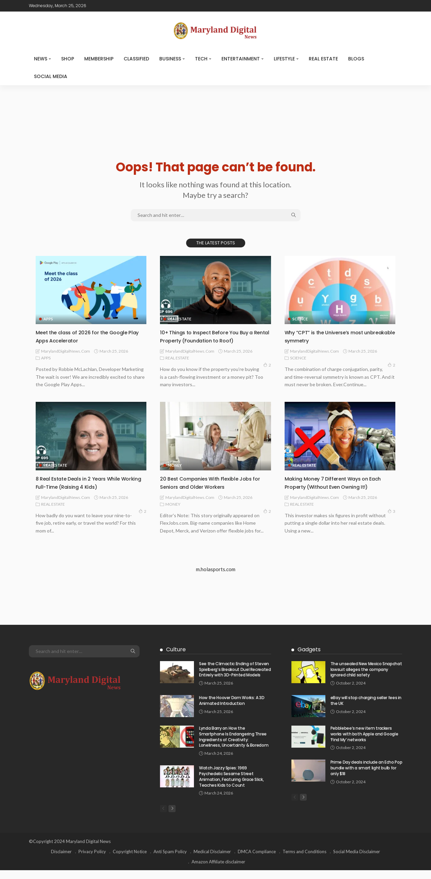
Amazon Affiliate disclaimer (218, 870)
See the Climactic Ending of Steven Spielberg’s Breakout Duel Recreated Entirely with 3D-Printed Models (235, 677)
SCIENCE (300, 319)
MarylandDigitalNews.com (65, 351)
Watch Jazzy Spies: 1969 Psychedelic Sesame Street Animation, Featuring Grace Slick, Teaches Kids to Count (231, 784)
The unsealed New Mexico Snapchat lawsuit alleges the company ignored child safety (366, 677)
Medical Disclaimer (212, 860)
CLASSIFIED (136, 58)
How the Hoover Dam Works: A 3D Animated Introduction (231, 708)
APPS (48, 319)
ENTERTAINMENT (240, 58)
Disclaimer (61, 860)
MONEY (175, 465)
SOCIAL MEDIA (50, 76)
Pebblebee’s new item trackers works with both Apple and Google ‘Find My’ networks (364, 741)
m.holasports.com (215, 577)
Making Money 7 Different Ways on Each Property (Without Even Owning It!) (336, 486)
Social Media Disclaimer (356, 860)
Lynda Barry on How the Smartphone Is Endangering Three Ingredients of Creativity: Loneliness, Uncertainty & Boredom (233, 744)
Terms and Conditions (304, 860)
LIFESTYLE (284, 58)
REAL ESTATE (323, 58)
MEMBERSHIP (98, 58)
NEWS (40, 58)
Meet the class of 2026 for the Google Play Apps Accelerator (89, 336)
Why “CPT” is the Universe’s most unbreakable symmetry (331, 336)
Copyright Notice (130, 860)
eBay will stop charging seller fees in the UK (365, 708)
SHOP (67, 58)
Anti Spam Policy (170, 860)
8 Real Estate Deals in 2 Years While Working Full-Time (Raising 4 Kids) (84, 482)
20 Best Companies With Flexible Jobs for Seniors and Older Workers (213, 482)
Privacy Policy (92, 860)
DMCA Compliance (257, 860)
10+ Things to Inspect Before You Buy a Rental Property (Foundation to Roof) (214, 336)
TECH (201, 58)
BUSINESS (170, 58)
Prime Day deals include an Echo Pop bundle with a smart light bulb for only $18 (366, 776)
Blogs (356, 58)
